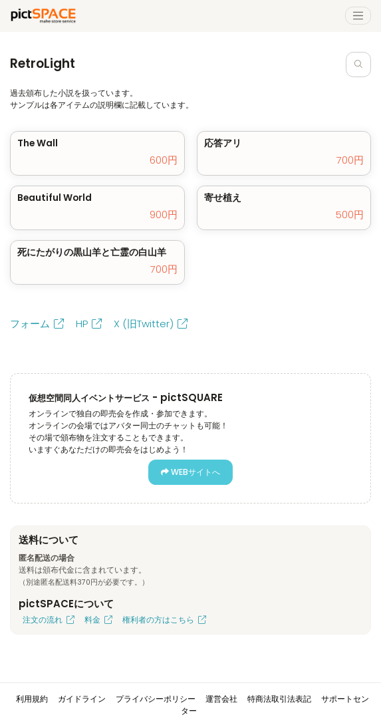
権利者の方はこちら (164, 619)
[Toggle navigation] (358, 16)
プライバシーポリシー (155, 698)
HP (89, 324)
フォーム (37, 324)
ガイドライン (82, 698)
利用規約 (32, 698)
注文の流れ (48, 619)
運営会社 (221, 698)
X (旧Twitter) (151, 324)
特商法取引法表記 (279, 698)
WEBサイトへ (190, 472)
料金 (98, 619)
